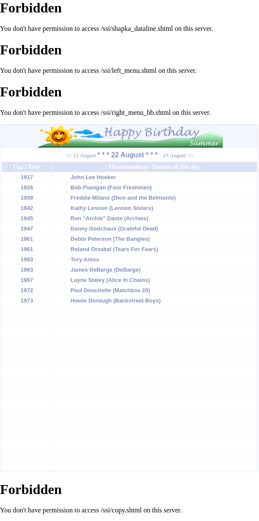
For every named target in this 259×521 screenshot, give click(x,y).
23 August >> (178, 155)
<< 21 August (81, 155)
